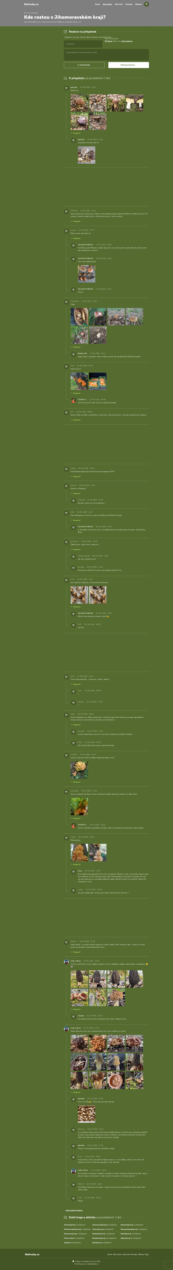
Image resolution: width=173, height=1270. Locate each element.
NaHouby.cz (31, 4)
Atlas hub (119, 4)
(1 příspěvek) (132, 1225)
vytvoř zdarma (126, 41)
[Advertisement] (42, 65)
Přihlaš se (108, 41)
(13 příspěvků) (131, 1238)
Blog (146, 1254)
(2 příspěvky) (131, 1234)
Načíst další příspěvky (74, 1210)
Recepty (129, 4)
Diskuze (138, 4)
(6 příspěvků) (74, 1225)
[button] (84, 65)
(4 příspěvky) (134, 1229)
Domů (97, 4)
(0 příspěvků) (104, 1225)
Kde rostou (107, 4)
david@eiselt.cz (93, 1264)
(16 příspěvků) (104, 1238)
